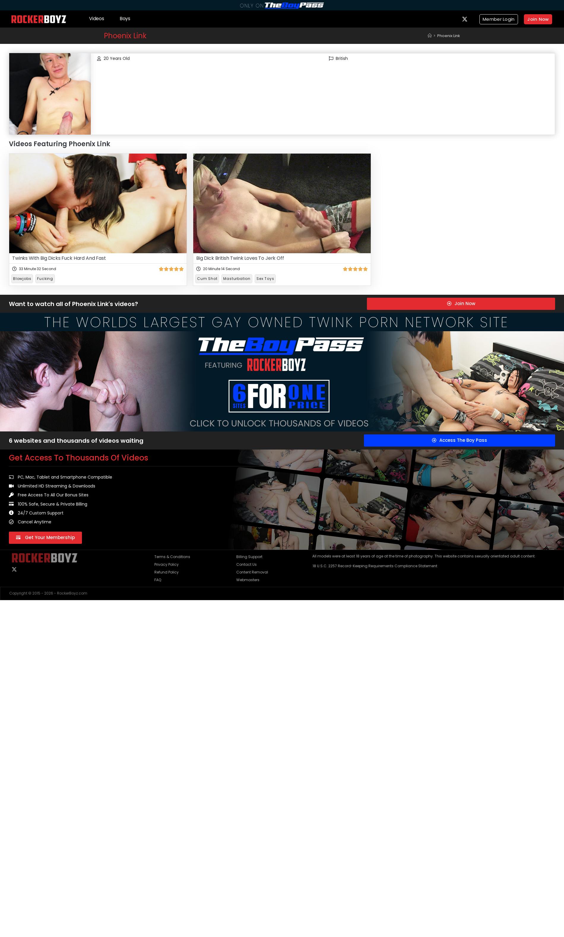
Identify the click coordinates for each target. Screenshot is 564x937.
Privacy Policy (166, 564)
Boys (125, 18)
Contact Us (246, 564)
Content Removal (252, 572)
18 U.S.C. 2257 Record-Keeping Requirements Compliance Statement (375, 565)
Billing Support (249, 556)
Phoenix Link (448, 36)
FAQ (157, 579)
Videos (96, 18)
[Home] (430, 36)
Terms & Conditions (172, 556)
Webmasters (247, 579)
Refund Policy (166, 572)
